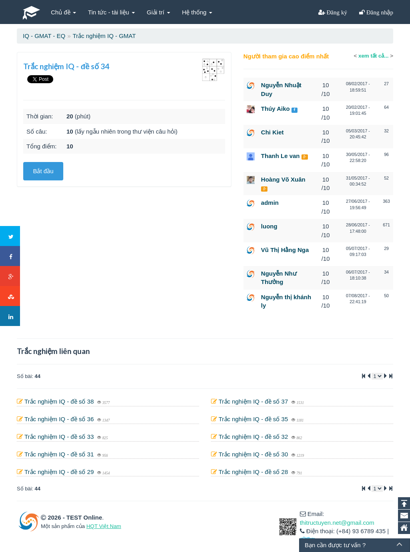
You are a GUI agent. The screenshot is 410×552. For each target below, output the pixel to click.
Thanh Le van (280, 155)
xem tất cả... (373, 56)
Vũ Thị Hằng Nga (285, 249)
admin (270, 202)
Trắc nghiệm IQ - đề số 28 (254, 471)
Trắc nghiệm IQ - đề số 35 (254, 419)
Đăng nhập (379, 12)
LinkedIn (10, 316)
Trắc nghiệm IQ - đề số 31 (60, 454)
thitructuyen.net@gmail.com (337, 522)
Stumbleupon (10, 296)
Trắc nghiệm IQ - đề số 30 (254, 454)
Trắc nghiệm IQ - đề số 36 (60, 419)
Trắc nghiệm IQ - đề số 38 (60, 401)
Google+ (10, 276)
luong (269, 226)
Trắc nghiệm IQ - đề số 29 (60, 471)
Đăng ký (336, 12)
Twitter (10, 236)
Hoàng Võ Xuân (283, 179)
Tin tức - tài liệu (111, 12)
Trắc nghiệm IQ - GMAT (104, 35)
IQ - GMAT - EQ (44, 35)
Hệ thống (197, 12)
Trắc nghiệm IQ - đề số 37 (254, 401)
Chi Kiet (272, 132)
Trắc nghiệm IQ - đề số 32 (254, 436)
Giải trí (158, 12)
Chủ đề (63, 12)
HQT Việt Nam (103, 526)
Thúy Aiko (275, 108)
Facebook (10, 256)
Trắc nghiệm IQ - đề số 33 (60, 436)
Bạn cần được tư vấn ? (335, 545)
